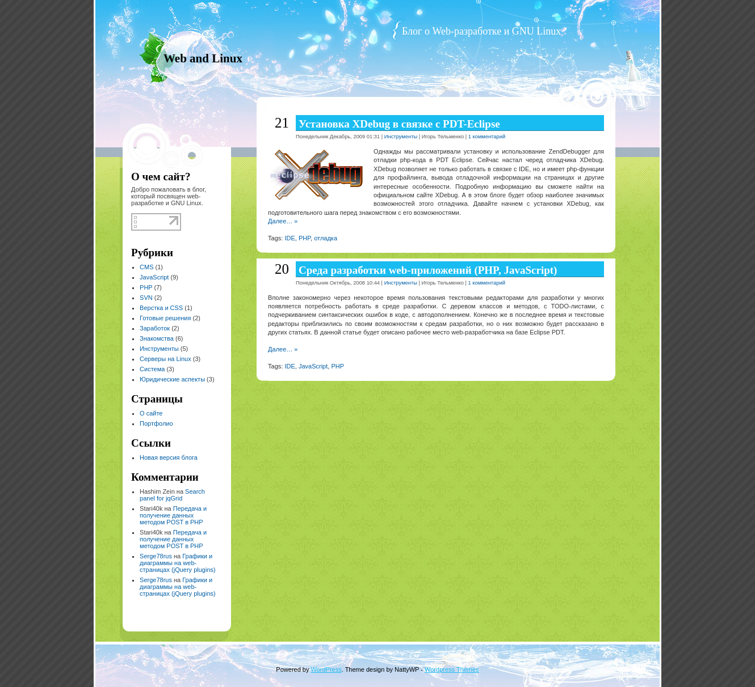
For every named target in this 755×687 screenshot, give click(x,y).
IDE (289, 238)
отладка (325, 238)
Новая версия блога (169, 457)
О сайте (151, 413)
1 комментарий (486, 136)
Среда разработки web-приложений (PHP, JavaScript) (428, 270)
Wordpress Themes (452, 669)
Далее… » (282, 221)
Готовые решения (165, 318)
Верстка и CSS (161, 307)
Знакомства (157, 338)
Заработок (155, 328)
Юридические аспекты (172, 379)
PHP (146, 287)
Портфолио (156, 423)
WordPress (326, 669)
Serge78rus (156, 556)
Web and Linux (202, 58)
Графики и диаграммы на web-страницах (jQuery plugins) (178, 563)
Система (152, 369)
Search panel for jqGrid (172, 495)
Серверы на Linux (165, 358)
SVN (146, 297)
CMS (146, 267)
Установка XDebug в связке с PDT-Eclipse (399, 124)
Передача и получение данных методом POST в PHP (173, 515)
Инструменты (159, 348)
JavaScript (154, 277)
